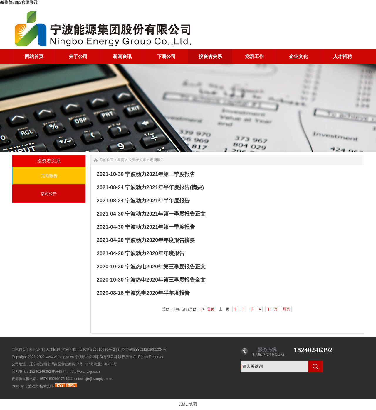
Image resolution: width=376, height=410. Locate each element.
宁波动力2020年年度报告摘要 (160, 240)
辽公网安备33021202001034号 (142, 350)
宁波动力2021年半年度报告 (157, 201)
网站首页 (19, 350)
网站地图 (70, 350)
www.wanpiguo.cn (60, 357)
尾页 (286, 309)
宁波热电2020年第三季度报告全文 (165, 280)
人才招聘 (53, 350)
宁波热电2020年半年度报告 (157, 293)
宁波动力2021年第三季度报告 (160, 174)
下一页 (272, 309)
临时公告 (49, 193)
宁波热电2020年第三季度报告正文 (165, 267)
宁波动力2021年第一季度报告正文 (165, 214)
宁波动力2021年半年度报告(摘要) (164, 187)
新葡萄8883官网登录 (19, 2)
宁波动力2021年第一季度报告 (160, 227)
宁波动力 (32, 386)
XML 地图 (188, 404)
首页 (120, 160)
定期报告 (49, 175)
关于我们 (36, 350)
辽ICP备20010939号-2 (97, 350)
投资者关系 (137, 160)
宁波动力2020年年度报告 (154, 253)
